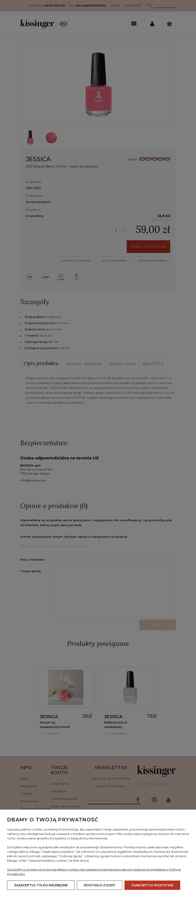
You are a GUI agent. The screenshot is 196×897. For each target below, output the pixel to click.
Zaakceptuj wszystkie (152, 885)
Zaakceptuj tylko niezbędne (41, 885)
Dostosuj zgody (99, 885)
